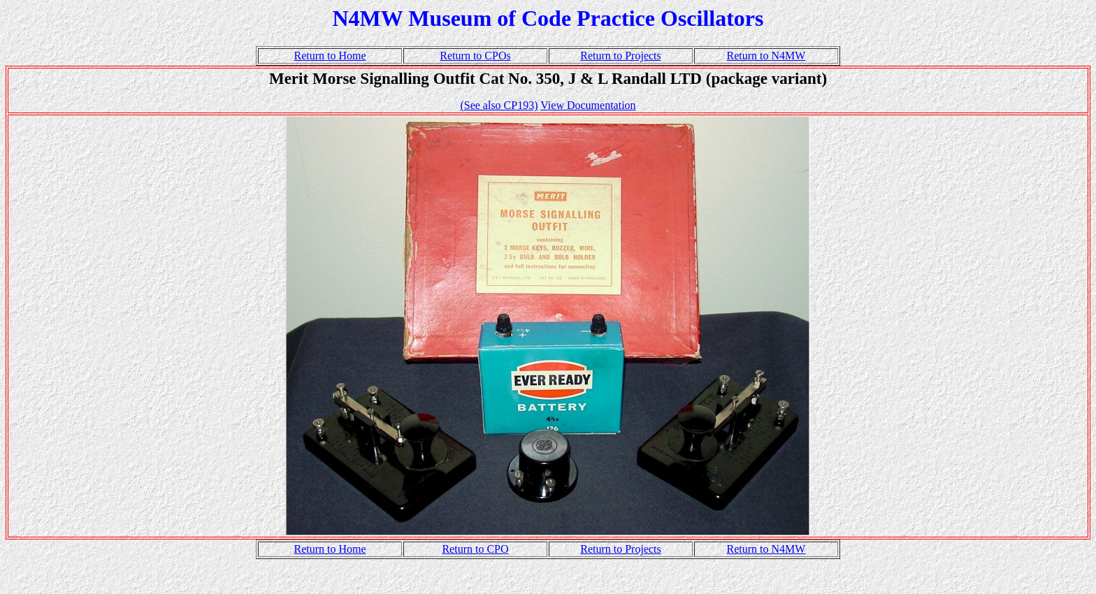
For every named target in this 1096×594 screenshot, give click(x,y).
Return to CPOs (475, 55)
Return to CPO (475, 549)
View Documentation (587, 105)
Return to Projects (620, 55)
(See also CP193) (499, 105)
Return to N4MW (766, 55)
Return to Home (330, 55)
